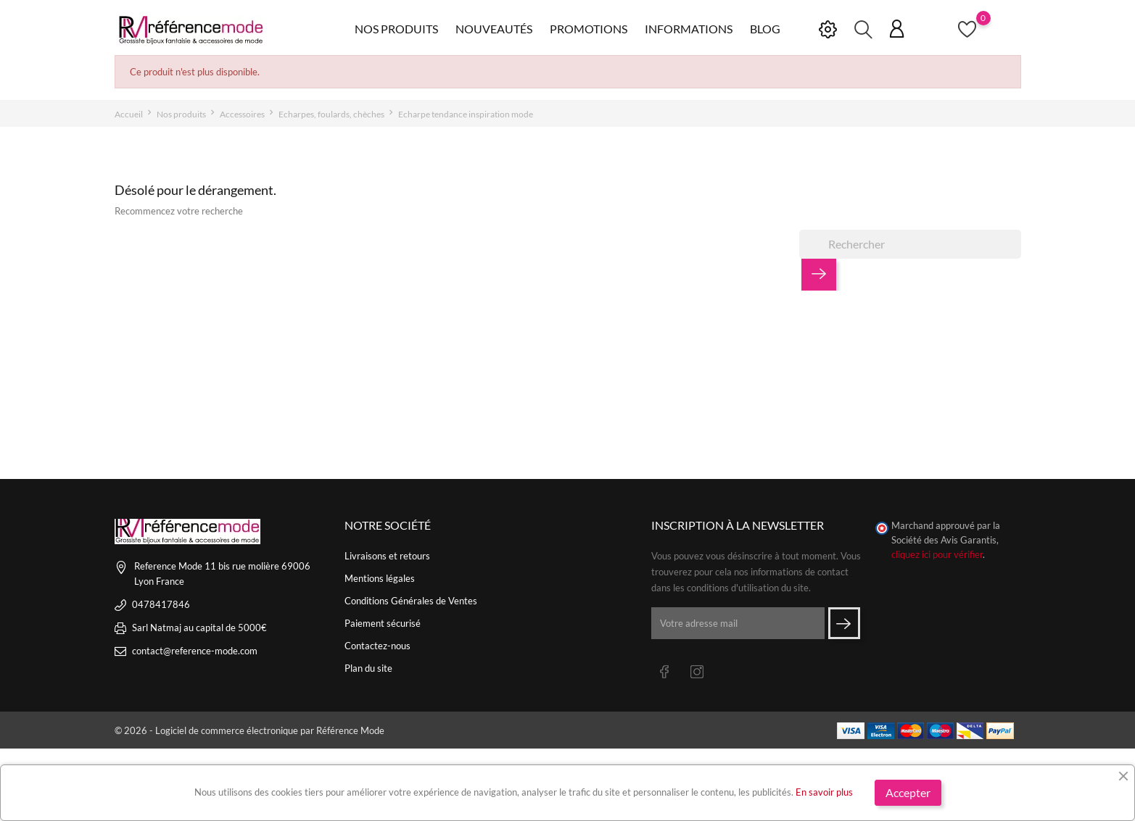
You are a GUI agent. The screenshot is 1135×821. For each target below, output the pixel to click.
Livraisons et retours (387, 556)
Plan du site (368, 668)
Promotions (588, 29)
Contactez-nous (377, 645)
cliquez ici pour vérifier (937, 554)
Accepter (908, 792)
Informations (688, 29)
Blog (765, 29)
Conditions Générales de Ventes (410, 601)
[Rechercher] (910, 244)
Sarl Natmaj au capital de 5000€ (199, 627)
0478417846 (161, 604)
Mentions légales (379, 578)
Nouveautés (493, 29)
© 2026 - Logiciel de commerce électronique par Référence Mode (249, 730)
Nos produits (396, 29)
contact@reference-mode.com (194, 651)
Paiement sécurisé (382, 623)
